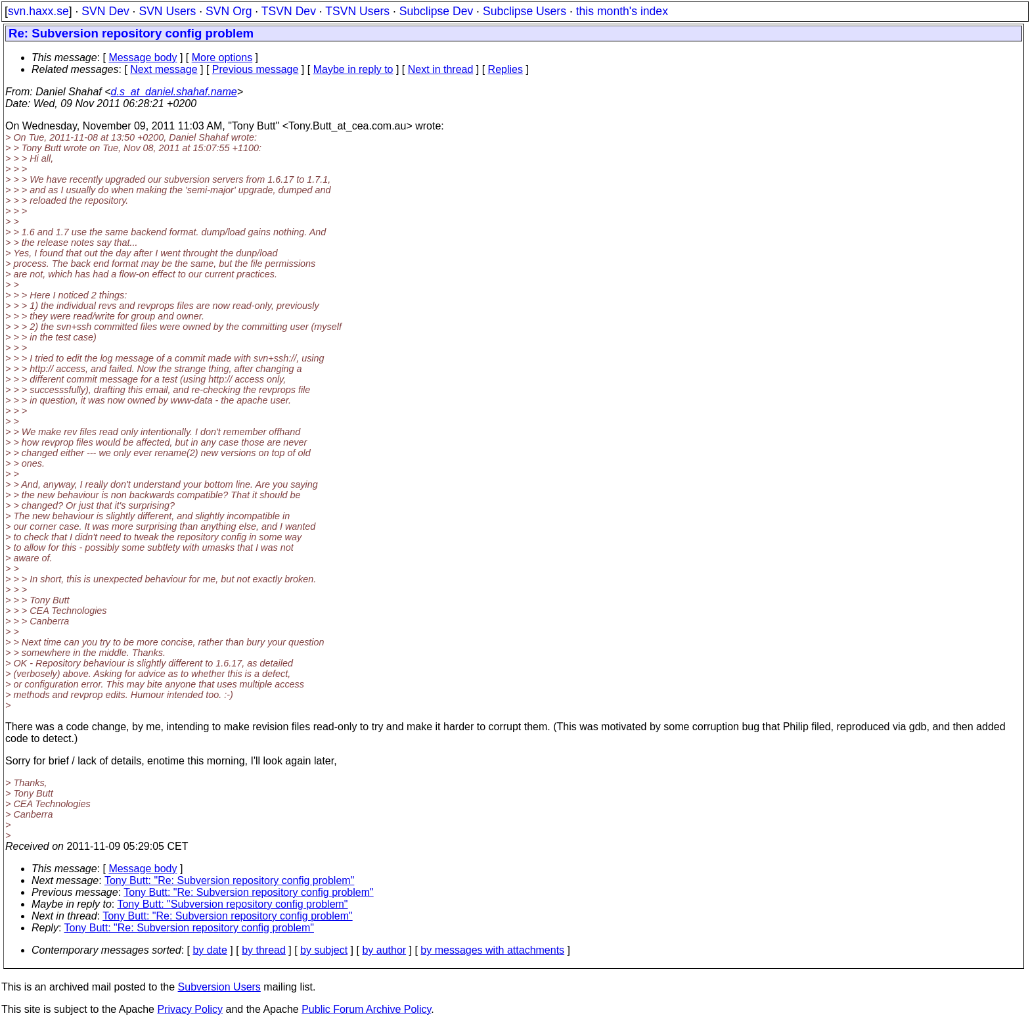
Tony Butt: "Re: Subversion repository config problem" (229, 880)
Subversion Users (219, 986)
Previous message (255, 69)
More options (222, 57)
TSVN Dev (288, 11)
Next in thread (441, 69)
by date (209, 950)
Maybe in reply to (353, 69)
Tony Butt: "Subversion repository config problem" (232, 904)
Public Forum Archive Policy (366, 1009)
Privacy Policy (190, 1009)
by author (384, 950)
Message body (142, 57)
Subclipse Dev (436, 11)
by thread (264, 950)
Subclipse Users (524, 11)
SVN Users (167, 11)
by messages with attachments (492, 950)
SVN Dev (105, 11)
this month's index (622, 11)
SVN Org (229, 11)
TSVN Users (357, 11)
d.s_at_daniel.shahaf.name (174, 91)
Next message (163, 69)
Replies (505, 69)
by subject (323, 950)
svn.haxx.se (38, 11)
